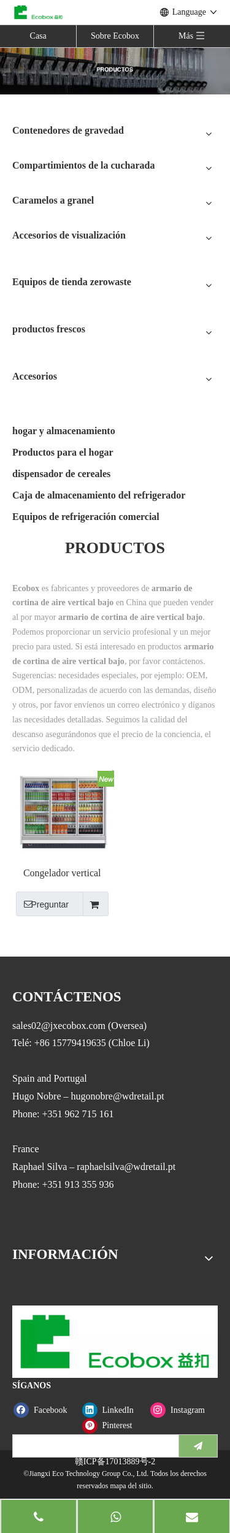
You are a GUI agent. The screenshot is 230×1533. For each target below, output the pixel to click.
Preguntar (42, 904)
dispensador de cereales (61, 473)
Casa (38, 35)
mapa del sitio (130, 1485)
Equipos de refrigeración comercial (85, 516)
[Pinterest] (113, 1425)
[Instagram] (181, 1410)
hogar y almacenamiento (63, 431)
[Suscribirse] (198, 1446)
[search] (93, 1446)
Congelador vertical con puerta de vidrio (62, 873)
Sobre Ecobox (115, 35)
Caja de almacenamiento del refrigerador (98, 495)
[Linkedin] (113, 1410)
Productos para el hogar (62, 452)
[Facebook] (45, 1410)
